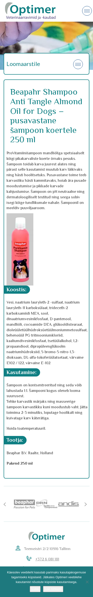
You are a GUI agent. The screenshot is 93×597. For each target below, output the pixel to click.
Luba (35, 589)
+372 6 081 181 (47, 559)
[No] (87, 581)
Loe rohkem (53, 589)
